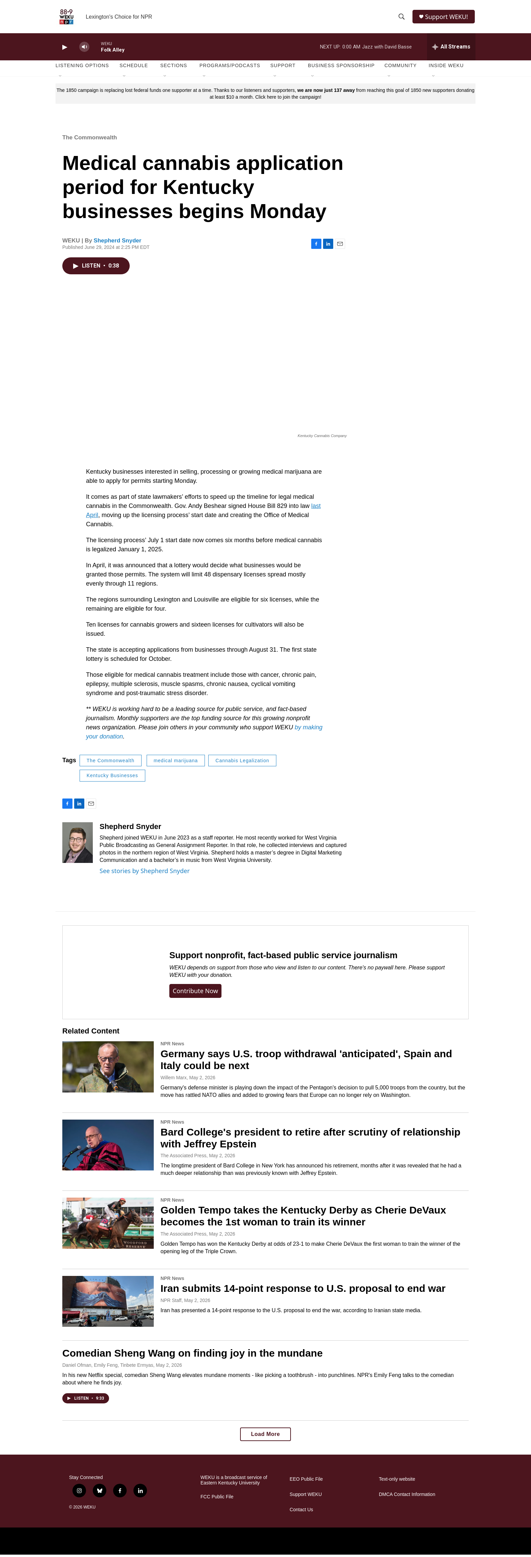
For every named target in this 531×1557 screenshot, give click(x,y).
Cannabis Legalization (242, 762)
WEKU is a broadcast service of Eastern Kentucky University (233, 1482)
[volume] (84, 49)
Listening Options (82, 68)
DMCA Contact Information (407, 1496)
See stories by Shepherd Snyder (145, 873)
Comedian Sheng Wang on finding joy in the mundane (192, 1355)
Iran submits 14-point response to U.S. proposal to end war (303, 1290)
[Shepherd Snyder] (77, 844)
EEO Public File (306, 1481)
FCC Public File (216, 1499)
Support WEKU (306, 1496)
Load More (265, 1436)
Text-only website (397, 1481)
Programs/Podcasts (229, 68)
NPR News (172, 1046)
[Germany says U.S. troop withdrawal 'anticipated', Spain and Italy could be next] (108, 1069)
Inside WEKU (446, 68)
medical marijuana (176, 762)
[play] (64, 49)
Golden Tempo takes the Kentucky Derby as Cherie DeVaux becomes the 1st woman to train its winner (303, 1218)
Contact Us (301, 1512)
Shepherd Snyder (118, 242)
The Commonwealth (89, 140)
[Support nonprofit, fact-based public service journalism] (109, 974)
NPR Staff (171, 1302)
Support (282, 68)
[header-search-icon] (401, 18)
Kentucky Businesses (112, 778)
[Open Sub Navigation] (60, 78)
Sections (173, 68)
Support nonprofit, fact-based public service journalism (283, 957)
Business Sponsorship (341, 68)
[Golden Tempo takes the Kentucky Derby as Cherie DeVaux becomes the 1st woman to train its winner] (108, 1225)
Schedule (134, 68)
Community (400, 68)
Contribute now (195, 993)
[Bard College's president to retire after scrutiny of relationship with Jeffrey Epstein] (108, 1147)
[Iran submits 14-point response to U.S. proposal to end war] (108, 1303)
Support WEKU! (447, 17)
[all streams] (451, 49)
